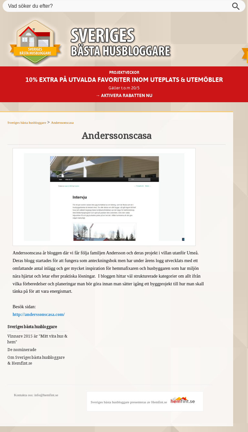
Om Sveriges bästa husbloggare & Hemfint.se (36, 360)
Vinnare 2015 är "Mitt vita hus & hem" (37, 339)
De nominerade (21, 350)
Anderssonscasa (62, 122)
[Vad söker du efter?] (124, 6)
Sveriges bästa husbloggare (26, 122)
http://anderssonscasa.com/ (39, 314)
